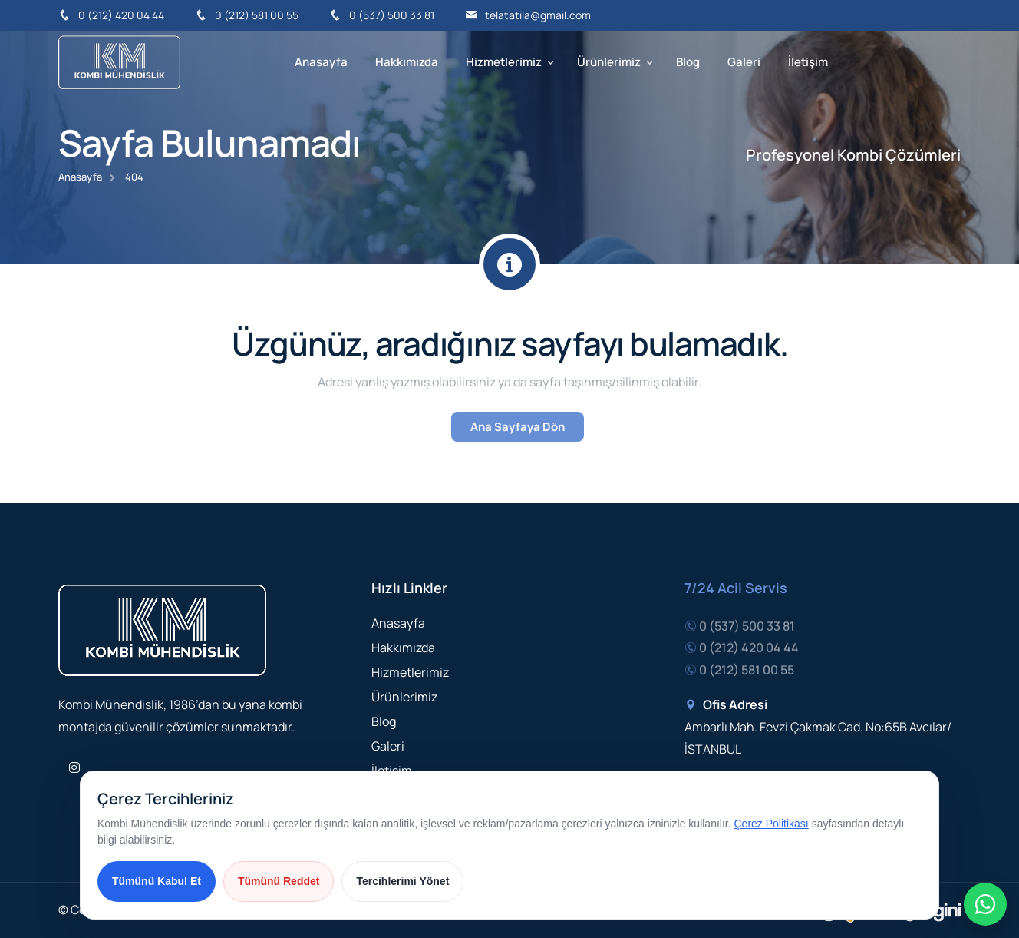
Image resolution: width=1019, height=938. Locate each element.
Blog (688, 62)
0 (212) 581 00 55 (246, 15)
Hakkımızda (406, 62)
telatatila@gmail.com (528, 15)
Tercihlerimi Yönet (402, 881)
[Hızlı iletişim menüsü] (985, 904)
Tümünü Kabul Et (156, 881)
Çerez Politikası (771, 823)
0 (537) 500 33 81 (381, 15)
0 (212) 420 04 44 (111, 15)
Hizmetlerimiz (504, 62)
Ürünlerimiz (609, 62)
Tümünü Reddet (279, 881)
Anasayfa (321, 62)
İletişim (808, 62)
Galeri (743, 62)
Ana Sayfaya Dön (517, 427)
